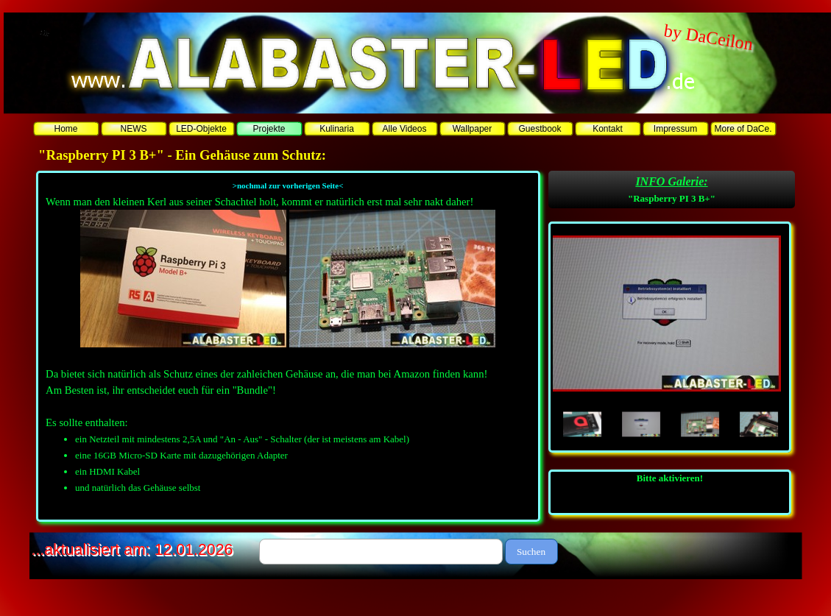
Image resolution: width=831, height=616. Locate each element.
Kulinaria (336, 129)
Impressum (675, 129)
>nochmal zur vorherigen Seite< (288, 185)
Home (65, 129)
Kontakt (608, 129)
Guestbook (539, 129)
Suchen (531, 551)
